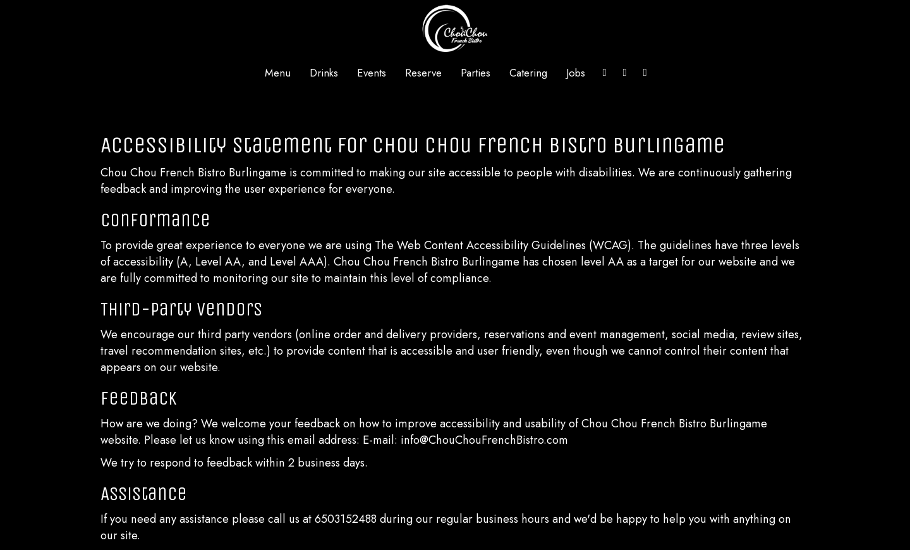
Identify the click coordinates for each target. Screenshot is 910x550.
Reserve (423, 72)
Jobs (575, 72)
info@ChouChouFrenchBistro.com (484, 440)
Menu (278, 72)
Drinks (324, 72)
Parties (475, 72)
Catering (528, 72)
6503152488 (346, 519)
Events (371, 72)
